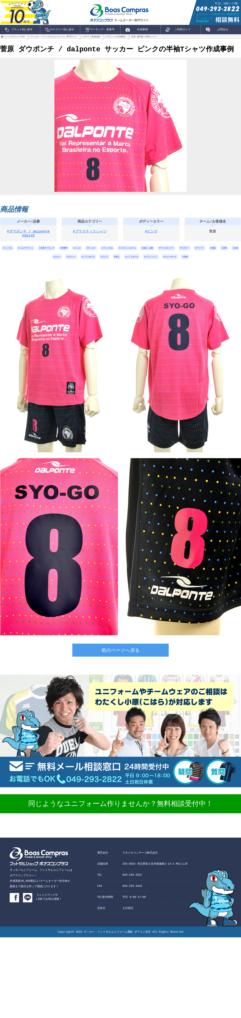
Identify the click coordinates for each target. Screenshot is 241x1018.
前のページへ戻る (120, 655)
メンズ (90, 250)
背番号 (75, 250)
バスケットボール (148, 250)
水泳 (53, 260)
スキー (67, 260)
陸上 (136, 260)
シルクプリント (31, 250)
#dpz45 (28, 238)
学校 (215, 260)
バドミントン (176, 260)
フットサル (125, 250)
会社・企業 (172, 250)
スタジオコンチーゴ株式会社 (140, 856)
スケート (83, 260)
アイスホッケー (194, 250)
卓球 (40, 260)
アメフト (233, 250)
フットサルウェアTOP (14, 37)
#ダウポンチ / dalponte (28, 233)
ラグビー (215, 250)
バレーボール (198, 260)
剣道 (27, 260)
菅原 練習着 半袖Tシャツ (144, 37)
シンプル (9, 250)
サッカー (106, 250)
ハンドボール (154, 260)
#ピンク (151, 233)
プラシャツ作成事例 (115, 37)
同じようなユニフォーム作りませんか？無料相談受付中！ (120, 808)
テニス (121, 260)
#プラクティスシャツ (90, 233)
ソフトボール (103, 260)
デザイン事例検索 (91, 37)
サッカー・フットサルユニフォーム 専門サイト (54, 37)
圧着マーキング (55, 250)
